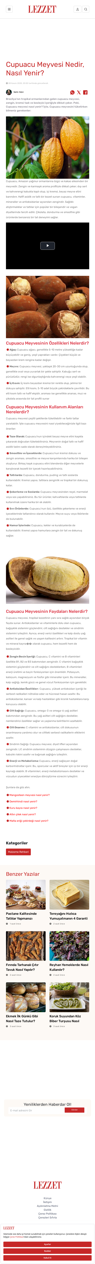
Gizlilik (47, 1209)
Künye (47, 1198)
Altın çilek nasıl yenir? (23, 814)
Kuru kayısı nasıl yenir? (23, 807)
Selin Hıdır (15, 92)
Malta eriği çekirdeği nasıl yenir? (29, 820)
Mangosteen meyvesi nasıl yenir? (30, 795)
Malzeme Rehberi (18, 851)
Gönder (74, 1110)
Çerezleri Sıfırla (47, 1217)
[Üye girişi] (77, 9)
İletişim (47, 1202)
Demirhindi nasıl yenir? (23, 801)
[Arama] (85, 9)
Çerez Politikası (47, 1213)
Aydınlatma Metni (47, 1205)
